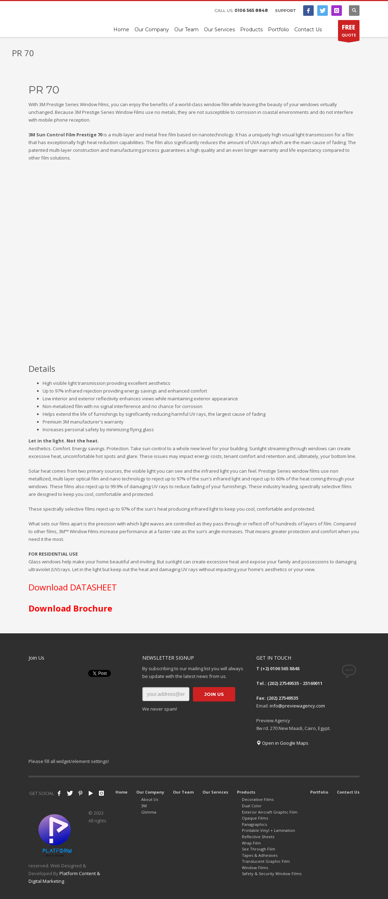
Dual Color (252, 805)
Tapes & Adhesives (259, 855)
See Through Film (258, 849)
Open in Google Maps (282, 743)
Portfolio (319, 792)
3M (144, 805)
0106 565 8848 (251, 10)
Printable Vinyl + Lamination (268, 830)
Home (121, 792)
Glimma (148, 812)
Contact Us (348, 792)
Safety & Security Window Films (271, 873)
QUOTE (348, 32)
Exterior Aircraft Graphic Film (270, 812)
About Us (149, 799)
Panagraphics (254, 824)
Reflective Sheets (258, 836)
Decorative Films (258, 799)
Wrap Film (251, 843)
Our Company (150, 792)
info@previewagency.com (297, 706)
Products (246, 792)
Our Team (183, 792)
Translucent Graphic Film (266, 861)
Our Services (215, 792)
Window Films (255, 867)
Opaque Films (255, 818)
